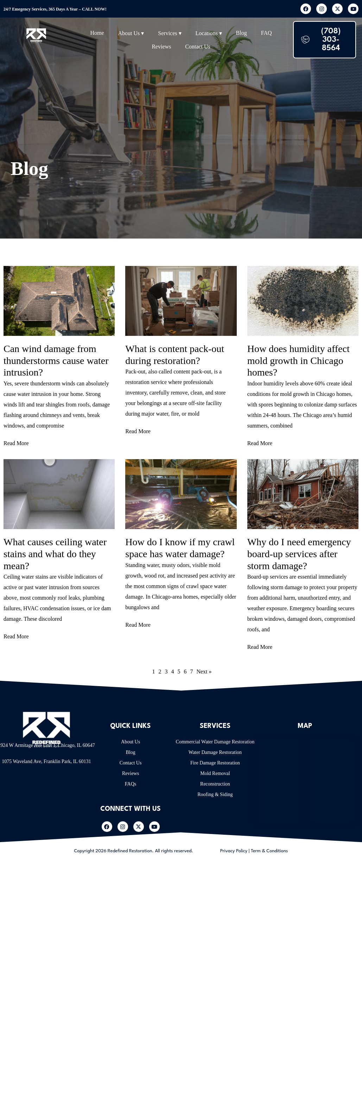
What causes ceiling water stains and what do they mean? (55, 553)
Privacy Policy (234, 851)
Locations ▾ (209, 33)
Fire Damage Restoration (215, 763)
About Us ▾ (131, 33)
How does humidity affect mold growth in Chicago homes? (298, 360)
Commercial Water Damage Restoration (215, 741)
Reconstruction (215, 784)
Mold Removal (215, 773)
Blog (241, 33)
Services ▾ (169, 33)
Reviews (161, 47)
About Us (130, 741)
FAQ (266, 33)
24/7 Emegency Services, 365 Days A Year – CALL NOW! (55, 9)
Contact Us (197, 47)
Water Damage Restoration (215, 752)
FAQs (130, 784)
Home (97, 33)
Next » (203, 672)
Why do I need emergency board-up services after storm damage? (299, 553)
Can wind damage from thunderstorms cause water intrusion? (56, 360)
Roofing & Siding (215, 794)
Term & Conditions (269, 851)
